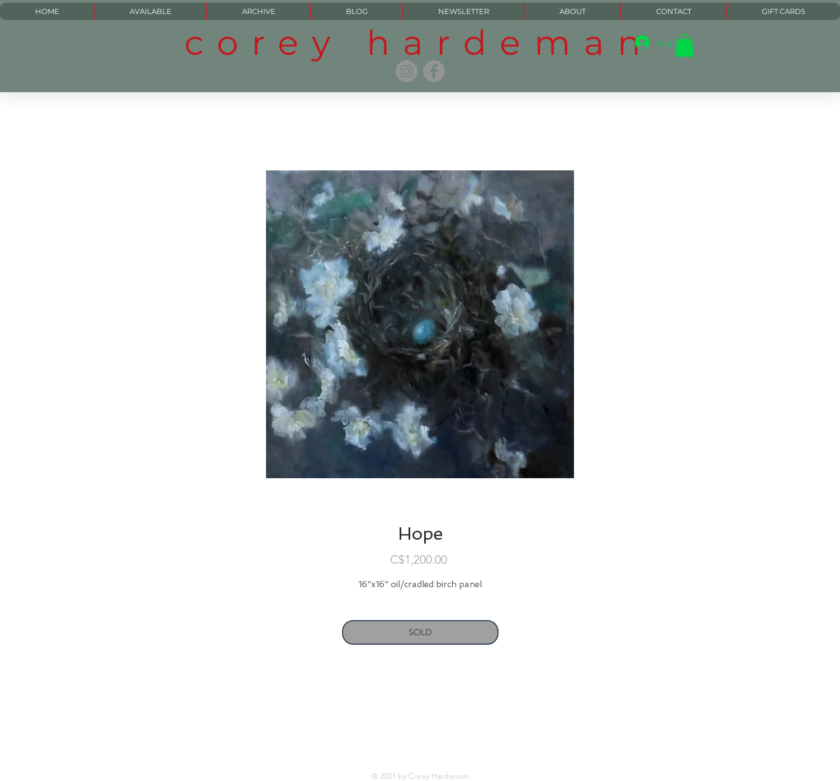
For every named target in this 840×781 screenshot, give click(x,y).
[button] (684, 45)
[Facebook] (434, 71)
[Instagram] (406, 71)
